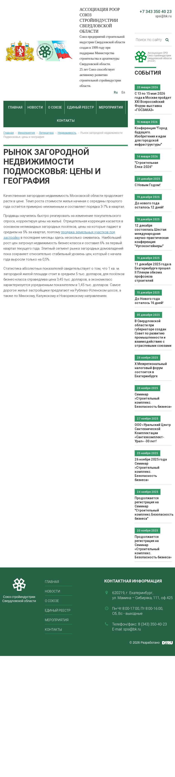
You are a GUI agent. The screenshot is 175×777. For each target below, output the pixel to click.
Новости (35, 107)
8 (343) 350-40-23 (152, 624)
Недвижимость (67, 132)
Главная (15, 107)
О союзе (55, 107)
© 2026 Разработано (144, 642)
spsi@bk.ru (163, 16)
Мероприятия (111, 107)
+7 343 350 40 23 (156, 11)
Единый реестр (80, 107)
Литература (46, 132)
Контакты (66, 121)
